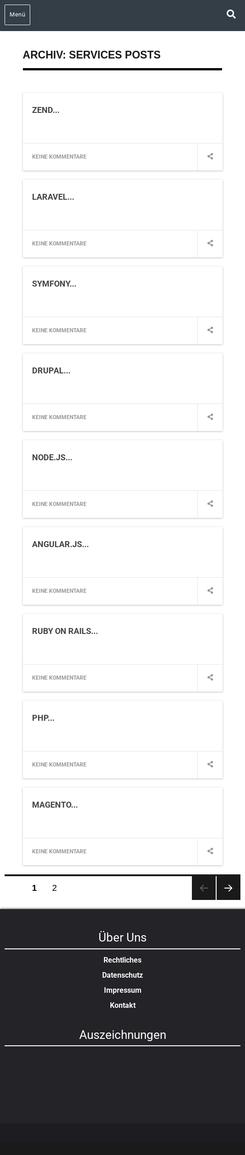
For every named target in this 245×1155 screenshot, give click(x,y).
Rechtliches (122, 960)
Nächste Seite (228, 888)
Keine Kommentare (59, 157)
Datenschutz (122, 975)
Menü (17, 14)
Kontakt (123, 1005)
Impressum (123, 990)
